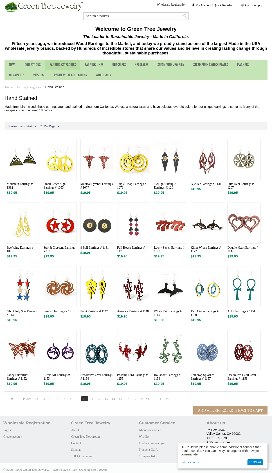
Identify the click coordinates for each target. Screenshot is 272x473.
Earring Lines (94, 65)
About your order (150, 430)
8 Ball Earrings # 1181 (94, 247)
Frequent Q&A (148, 449)
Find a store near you (152, 443)
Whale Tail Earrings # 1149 (168, 313)
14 (113, 399)
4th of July (103, 75)
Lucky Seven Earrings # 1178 (169, 249)
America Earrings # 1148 (133, 311)
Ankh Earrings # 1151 (241, 311)
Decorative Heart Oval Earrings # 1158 (241, 376)
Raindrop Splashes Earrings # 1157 (202, 376)
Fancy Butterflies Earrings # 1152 (18, 376)
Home (9, 87)
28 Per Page (49, 126)
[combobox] (136, 16)
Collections (33, 65)
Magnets (243, 65)
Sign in (7, 430)
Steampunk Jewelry (170, 65)
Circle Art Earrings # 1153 (57, 376)
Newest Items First (22, 126)
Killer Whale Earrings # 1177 (206, 249)
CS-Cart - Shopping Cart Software (87, 469)
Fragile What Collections (70, 75)
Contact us (78, 443)
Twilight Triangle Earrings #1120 (165, 185)
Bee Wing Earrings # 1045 (20, 249)
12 (99, 399)
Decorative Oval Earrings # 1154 (96, 376)
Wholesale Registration (171, 4)
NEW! (12, 65)
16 (127, 399)
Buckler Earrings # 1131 (206, 184)
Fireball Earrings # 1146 (59, 311)
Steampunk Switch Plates (210, 65)
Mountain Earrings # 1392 (20, 185)
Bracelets (119, 65)
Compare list (147, 456)
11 (91, 399)
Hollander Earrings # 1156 (167, 376)
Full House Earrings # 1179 (131, 249)
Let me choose (190, 462)
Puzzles (38, 75)
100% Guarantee (81, 456)
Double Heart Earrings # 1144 (242, 249)
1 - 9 (10, 399)
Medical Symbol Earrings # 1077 (96, 185)
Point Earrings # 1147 (94, 311)
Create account (12, 436)
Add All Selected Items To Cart (230, 410)
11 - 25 (164, 399)
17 (135, 399)
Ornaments (16, 75)
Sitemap (76, 449)
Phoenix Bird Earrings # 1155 (132, 376)
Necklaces (141, 65)
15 (120, 399)
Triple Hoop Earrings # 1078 (131, 185)
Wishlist (144, 436)
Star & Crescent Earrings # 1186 (59, 249)
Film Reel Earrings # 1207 (240, 185)
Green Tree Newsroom (85, 436)
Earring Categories (63, 65)
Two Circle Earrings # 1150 (205, 313)
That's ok (255, 462)
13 (106, 399)
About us (77, 430)
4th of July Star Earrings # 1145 (22, 313)
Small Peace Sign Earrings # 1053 (55, 185)
